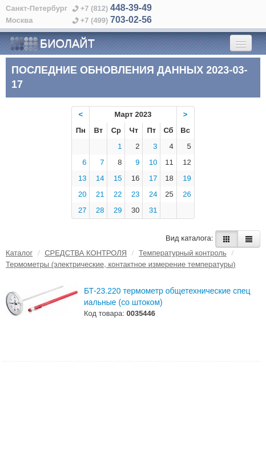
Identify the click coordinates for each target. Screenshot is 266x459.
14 (100, 178)
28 (100, 210)
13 (82, 178)
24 (153, 194)
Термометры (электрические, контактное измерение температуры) (121, 264)
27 (82, 210)
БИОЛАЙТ (52, 43)
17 (153, 178)
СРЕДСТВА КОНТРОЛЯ (86, 253)
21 (100, 194)
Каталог (19, 253)
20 (82, 194)
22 (118, 194)
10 (153, 162)
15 (118, 178)
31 (153, 210)
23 (135, 194)
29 (118, 210)
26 (187, 194)
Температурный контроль (183, 253)
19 (187, 178)
